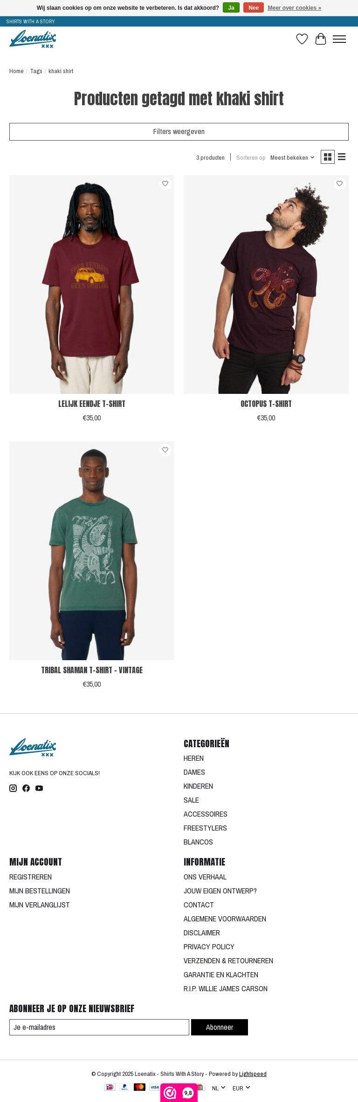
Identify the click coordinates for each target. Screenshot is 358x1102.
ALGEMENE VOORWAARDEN (225, 918)
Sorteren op (251, 157)
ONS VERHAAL (205, 877)
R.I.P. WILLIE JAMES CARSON (226, 988)
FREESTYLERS (205, 828)
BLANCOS (198, 842)
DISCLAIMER (202, 932)
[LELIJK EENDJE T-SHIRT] (91, 284)
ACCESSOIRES (205, 814)
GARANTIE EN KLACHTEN (221, 974)
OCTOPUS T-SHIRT (266, 403)
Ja (231, 8)
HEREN (194, 758)
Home (16, 71)
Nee (253, 8)
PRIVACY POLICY (209, 946)
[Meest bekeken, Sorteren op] (292, 157)
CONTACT (199, 904)
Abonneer (219, 1027)
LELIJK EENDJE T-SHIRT (91, 403)
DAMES (194, 772)
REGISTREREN (30, 877)
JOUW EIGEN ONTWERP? (220, 891)
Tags (36, 71)
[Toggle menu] (339, 39)
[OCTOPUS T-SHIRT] (266, 284)
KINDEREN (198, 786)
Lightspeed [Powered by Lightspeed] (253, 1073)
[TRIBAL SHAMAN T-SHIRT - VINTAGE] (91, 551)
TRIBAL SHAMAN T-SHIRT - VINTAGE (92, 670)
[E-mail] (99, 1027)
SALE (191, 800)
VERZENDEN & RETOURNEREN (228, 960)
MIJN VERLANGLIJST (39, 904)
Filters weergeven (179, 131)
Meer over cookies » (295, 8)
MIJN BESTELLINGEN (39, 891)
